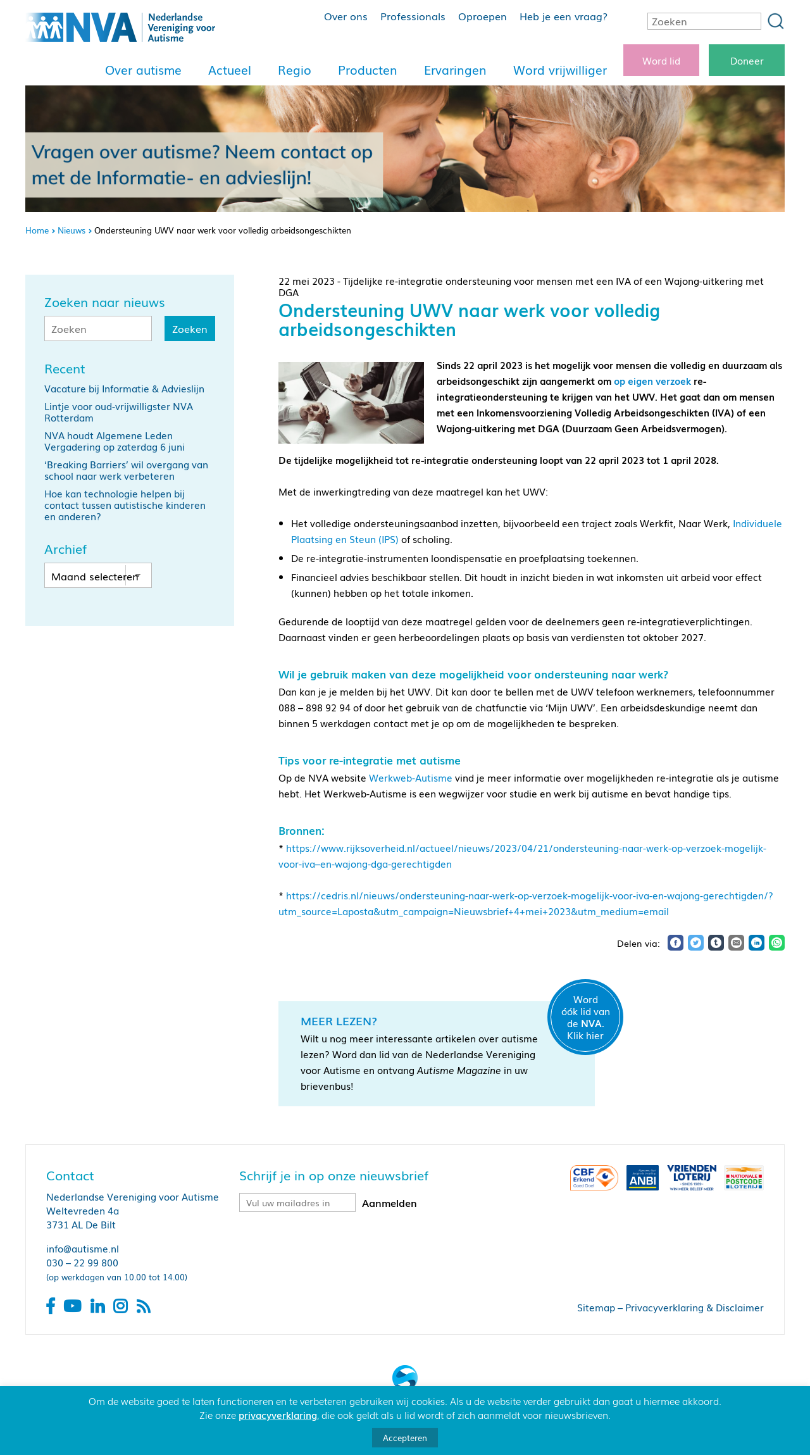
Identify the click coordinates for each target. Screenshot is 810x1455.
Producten (367, 69)
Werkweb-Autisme (410, 777)
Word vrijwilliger (560, 69)
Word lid (661, 60)
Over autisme (143, 69)
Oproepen (482, 15)
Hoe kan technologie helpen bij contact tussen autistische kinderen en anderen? (125, 504)
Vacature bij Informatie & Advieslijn (124, 388)
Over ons (346, 15)
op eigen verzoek (652, 380)
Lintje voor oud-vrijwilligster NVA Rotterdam (118, 411)
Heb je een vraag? (564, 15)
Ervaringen (455, 69)
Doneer (747, 60)
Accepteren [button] (405, 1438)
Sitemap (596, 1307)
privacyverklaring (278, 1414)
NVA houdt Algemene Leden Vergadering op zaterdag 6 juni (114, 440)
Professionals (413, 15)
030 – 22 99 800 (82, 1262)
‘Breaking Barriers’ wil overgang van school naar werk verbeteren (126, 469)
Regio (294, 69)
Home (37, 230)
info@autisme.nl (82, 1248)
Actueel (229, 69)
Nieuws (71, 230)
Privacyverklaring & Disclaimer (694, 1307)
